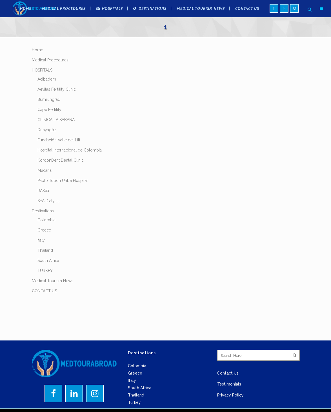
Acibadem (46, 96)
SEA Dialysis (48, 217)
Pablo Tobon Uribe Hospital (62, 197)
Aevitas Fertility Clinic (56, 106)
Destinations (43, 228)
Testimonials (229, 401)
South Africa (48, 277)
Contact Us (228, 390)
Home (37, 66)
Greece (44, 247)
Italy (41, 257)
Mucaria (44, 187)
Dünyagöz (46, 146)
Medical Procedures (50, 77)
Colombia (46, 237)
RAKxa (43, 207)
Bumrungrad (48, 116)
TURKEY (45, 287)
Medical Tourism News (52, 297)
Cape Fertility (49, 126)
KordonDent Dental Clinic (60, 177)
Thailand (45, 267)
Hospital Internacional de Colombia (69, 167)
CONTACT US (44, 308)
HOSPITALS (42, 87)
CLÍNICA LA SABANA (56, 136)
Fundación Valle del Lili (58, 157)
